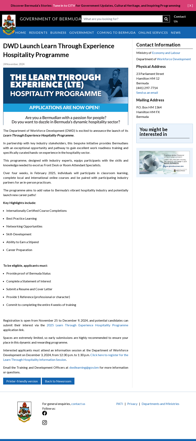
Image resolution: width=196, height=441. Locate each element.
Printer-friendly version (22, 381)
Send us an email (147, 92)
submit (166, 18)
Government (81, 32)
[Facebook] (70, 415)
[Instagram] (70, 424)
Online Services (153, 32)
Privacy (132, 404)
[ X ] (190, 5)
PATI (119, 404)
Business (58, 32)
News (176, 32)
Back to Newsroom (58, 381)
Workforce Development (174, 59)
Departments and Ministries (160, 404)
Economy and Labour (166, 53)
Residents (38, 32)
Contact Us (180, 19)
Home (20, 32)
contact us (78, 404)
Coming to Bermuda (116, 32)
